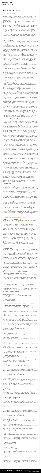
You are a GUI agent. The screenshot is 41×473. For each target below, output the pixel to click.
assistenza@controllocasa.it (19, 217)
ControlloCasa (7, 2)
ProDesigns (36, 471)
